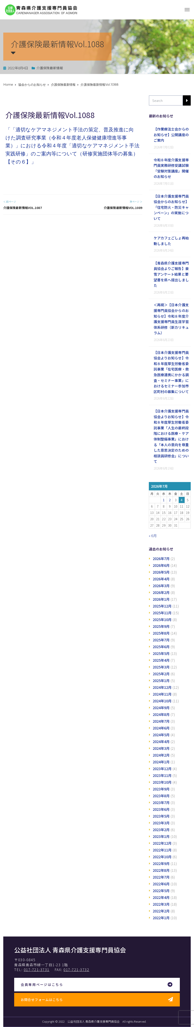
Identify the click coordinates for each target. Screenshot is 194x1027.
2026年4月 (161, 578)
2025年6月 (161, 646)
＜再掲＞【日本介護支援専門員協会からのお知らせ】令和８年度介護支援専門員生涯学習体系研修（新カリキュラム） (171, 318)
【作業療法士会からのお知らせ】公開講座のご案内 (171, 134)
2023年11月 (162, 775)
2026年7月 (161, 558)
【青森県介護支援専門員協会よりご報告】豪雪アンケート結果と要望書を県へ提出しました (171, 274)
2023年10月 (162, 782)
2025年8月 (161, 633)
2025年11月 (162, 612)
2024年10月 (162, 700)
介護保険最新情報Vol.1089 (123, 207)
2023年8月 (161, 795)
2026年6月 (161, 565)
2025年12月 (162, 606)
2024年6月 (161, 728)
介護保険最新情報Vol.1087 (22, 207)
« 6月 (153, 535)
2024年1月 (161, 761)
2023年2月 (161, 829)
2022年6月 (161, 883)
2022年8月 (161, 870)
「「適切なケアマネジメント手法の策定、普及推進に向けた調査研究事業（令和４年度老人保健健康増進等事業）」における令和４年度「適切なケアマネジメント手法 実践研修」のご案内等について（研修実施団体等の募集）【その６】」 (72, 146)
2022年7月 (161, 877)
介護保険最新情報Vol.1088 (49, 115)
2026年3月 (161, 585)
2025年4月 (161, 660)
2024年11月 (162, 694)
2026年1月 (161, 599)
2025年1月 (161, 680)
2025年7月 (161, 639)
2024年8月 (161, 714)
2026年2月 (161, 592)
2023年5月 (161, 816)
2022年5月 (161, 890)
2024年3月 (161, 748)
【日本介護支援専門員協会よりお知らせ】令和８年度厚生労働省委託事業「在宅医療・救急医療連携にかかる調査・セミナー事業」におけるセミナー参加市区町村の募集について (171, 372)
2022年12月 (162, 843)
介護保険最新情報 (49, 68)
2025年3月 (161, 667)
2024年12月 (162, 687)
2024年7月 (161, 721)
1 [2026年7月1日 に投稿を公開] (164, 500)
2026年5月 (161, 572)
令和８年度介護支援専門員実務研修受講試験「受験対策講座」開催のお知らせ (171, 168)
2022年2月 (161, 911)
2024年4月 (161, 741)
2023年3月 (161, 822)
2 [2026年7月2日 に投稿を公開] (170, 500)
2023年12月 (162, 768)
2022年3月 (161, 904)
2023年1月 (161, 836)
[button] (97, 984)
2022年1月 (161, 917)
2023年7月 (161, 802)
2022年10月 (162, 856)
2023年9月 (161, 789)
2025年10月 (162, 619)
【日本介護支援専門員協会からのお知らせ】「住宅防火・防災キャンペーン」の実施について (171, 207)
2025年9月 (161, 626)
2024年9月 (161, 707)
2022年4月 (161, 897)
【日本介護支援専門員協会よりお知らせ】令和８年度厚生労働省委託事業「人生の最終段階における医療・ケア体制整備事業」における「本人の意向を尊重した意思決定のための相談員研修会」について (171, 436)
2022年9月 (161, 863)
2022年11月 (162, 850)
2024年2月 (161, 755)
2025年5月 (161, 653)
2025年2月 (161, 673)
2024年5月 (161, 734)
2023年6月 (161, 809)
